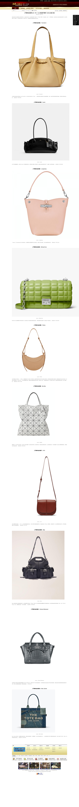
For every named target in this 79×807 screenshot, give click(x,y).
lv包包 (33, 755)
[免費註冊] (64, 10)
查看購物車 (64, 4)
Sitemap (62, 0)
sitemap (49, 771)
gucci (47, 755)
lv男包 (42, 755)
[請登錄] (60, 10)
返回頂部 (74, 24)
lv (49, 755)
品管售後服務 (75, 21)
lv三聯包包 (26, 755)
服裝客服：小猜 (75, 18)
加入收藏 (59, 0)
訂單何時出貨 (41, 749)
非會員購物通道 (34, 749)
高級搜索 (35, 10)
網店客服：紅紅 (75, 15)
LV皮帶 (45, 755)
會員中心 (65, 0)
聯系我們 (53, 749)
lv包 (20, 4)
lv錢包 (39, 755)
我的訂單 (52, 0)
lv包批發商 (30, 755)
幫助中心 (55, 0)
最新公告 (53, 751)
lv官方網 (22, 755)
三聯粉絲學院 (28, 749)
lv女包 (36, 755)
